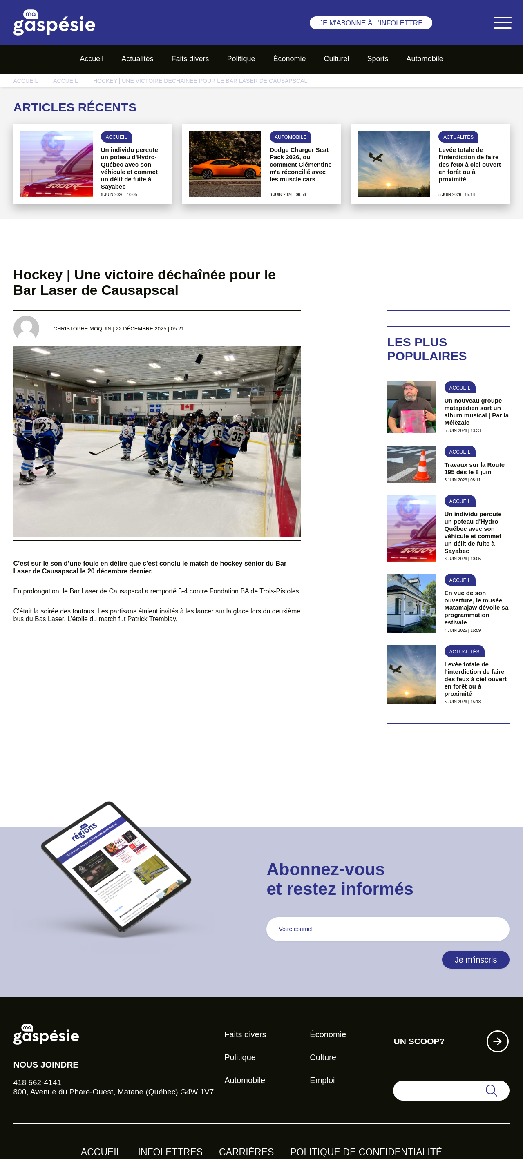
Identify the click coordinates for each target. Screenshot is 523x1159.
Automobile (425, 59)
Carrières (246, 1152)
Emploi (322, 1080)
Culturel (336, 59)
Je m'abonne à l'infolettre (370, 23)
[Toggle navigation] (502, 22)
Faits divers (190, 59)
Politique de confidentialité (366, 1152)
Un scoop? (419, 1041)
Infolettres (170, 1152)
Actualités (137, 59)
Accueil (91, 59)
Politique (241, 59)
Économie (289, 59)
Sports (378, 59)
